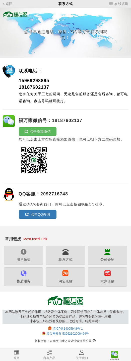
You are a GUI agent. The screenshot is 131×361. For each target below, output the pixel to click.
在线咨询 (118, 4)
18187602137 (34, 87)
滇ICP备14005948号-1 (68, 328)
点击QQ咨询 (37, 214)
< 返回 (8, 4)
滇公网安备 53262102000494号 (67, 334)
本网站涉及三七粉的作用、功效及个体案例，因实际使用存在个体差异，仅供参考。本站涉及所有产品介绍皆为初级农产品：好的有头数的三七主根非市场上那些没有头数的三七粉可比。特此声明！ (65, 316)
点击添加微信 (38, 132)
